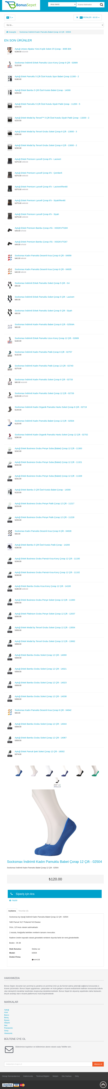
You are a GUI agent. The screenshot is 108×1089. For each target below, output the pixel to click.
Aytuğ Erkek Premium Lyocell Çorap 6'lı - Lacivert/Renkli (41, 186)
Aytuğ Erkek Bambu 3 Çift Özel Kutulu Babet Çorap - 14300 (43, 489)
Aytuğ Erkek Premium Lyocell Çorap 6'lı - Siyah (37, 214)
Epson (6, 1020)
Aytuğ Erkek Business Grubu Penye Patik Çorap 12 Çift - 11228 (44, 517)
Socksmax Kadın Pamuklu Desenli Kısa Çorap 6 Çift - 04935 (43, 269)
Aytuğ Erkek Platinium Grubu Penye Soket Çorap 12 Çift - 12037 (45, 613)
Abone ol (98, 1064)
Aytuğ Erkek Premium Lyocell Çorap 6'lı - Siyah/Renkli (40, 200)
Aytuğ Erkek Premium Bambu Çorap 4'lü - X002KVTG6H (41, 228)
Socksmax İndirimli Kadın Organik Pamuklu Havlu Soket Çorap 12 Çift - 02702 (51, 434)
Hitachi (7, 1023)
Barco (6, 1015)
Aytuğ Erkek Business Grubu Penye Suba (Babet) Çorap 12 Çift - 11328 (48, 476)
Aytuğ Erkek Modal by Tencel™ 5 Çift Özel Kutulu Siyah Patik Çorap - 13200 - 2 (52, 118)
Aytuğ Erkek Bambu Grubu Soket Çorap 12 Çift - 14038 (41, 696)
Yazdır (13, 900)
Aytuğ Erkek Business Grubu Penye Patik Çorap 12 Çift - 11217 (44, 503)
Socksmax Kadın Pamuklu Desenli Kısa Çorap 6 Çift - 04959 (43, 255)
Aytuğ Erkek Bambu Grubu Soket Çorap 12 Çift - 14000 (41, 655)
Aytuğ (6, 1010)
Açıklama (12, 911)
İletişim (55, 1076)
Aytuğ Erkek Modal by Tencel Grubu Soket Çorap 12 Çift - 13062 (45, 641)
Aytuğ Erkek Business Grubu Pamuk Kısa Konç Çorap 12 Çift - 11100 (47, 558)
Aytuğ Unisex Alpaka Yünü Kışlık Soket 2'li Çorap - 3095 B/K (43, 49)
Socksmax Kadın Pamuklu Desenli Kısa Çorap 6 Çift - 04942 (43, 710)
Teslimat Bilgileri (42, 1076)
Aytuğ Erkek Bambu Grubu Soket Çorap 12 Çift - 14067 (41, 737)
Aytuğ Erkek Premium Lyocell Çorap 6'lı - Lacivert (38, 159)
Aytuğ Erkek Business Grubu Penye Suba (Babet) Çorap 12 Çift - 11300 (48, 448)
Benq (6, 1017)
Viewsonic (8, 1033)
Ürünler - (87, 17)
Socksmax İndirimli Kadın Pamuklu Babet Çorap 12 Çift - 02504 (45, 32)
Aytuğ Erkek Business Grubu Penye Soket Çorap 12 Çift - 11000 (45, 600)
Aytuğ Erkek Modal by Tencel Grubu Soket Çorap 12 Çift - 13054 (45, 627)
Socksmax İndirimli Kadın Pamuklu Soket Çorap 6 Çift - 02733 (44, 379)
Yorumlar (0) (23, 911)
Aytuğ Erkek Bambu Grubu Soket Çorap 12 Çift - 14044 (41, 724)
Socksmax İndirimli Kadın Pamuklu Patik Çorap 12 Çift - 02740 (44, 365)
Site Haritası (67, 1076)
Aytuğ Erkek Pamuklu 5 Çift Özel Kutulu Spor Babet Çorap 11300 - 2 (47, 76)
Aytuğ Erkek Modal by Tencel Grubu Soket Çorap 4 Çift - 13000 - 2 (46, 145)
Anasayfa (11, 32)
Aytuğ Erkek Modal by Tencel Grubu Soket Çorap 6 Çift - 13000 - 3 (46, 131)
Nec (5, 1025)
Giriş (77, 1076)
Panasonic (8, 1028)
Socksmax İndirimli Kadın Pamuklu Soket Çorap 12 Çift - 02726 (44, 393)
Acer (6, 1012)
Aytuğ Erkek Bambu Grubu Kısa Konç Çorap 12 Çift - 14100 (43, 586)
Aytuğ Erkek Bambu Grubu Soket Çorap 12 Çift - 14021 (41, 669)
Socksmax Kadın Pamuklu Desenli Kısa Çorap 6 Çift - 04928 (43, 531)
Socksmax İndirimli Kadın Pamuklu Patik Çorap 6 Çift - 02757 (43, 352)
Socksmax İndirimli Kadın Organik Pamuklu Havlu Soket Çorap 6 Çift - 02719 (51, 407)
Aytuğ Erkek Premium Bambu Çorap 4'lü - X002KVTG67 (41, 242)
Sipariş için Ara (22, 893)
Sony (6, 1031)
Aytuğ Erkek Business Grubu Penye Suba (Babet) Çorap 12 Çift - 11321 (48, 462)
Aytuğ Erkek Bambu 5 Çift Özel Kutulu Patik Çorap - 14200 (42, 545)
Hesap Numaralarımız (11, 1076)
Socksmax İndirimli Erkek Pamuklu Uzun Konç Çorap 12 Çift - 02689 (47, 338)
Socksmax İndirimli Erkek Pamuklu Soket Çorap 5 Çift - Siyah (43, 310)
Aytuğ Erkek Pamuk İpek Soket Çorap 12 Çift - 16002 (40, 751)
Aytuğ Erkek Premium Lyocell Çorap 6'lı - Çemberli (38, 173)
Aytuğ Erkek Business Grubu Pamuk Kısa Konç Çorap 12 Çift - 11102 (47, 572)
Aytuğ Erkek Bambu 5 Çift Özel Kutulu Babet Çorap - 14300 (43, 90)
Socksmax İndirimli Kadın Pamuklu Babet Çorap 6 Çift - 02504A (44, 324)
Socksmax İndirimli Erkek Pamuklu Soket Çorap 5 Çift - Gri (42, 283)
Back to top (103, 1085)
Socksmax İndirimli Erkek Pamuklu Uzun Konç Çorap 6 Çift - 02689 (46, 62)
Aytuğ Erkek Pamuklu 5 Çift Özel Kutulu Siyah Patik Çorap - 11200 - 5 (47, 104)
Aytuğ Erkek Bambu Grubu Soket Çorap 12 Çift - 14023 (41, 682)
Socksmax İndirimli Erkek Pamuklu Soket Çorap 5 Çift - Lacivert (44, 297)
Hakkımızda (28, 1076)
